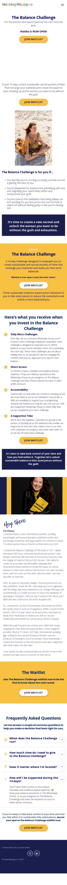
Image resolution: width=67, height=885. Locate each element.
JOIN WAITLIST (33, 39)
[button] (61, 739)
